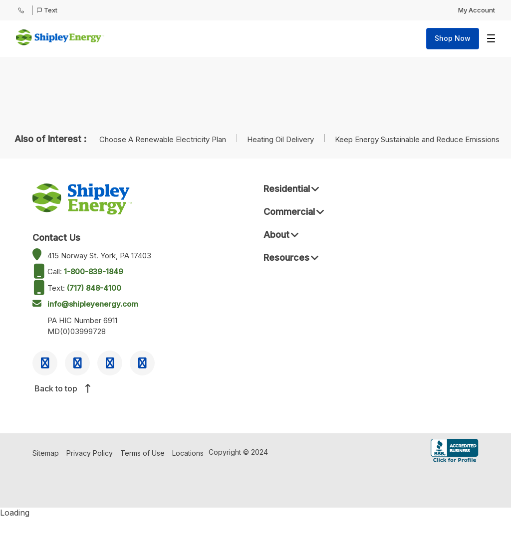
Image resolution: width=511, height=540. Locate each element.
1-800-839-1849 (93, 271)
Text (46, 10)
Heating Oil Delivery (281, 139)
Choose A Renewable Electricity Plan (163, 139)
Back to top (61, 388)
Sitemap (45, 453)
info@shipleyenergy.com (92, 304)
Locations (188, 453)
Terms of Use (142, 453)
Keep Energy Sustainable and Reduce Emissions (417, 139)
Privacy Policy (89, 453)
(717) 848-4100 (94, 288)
